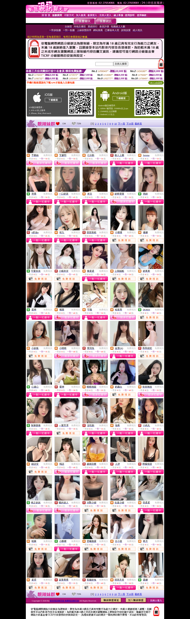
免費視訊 (47, 155)
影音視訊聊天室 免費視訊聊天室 (64, 601)
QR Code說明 (156, 82)
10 (115, 123)
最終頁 (138, 123)
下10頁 (130, 123)
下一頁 (121, 123)
